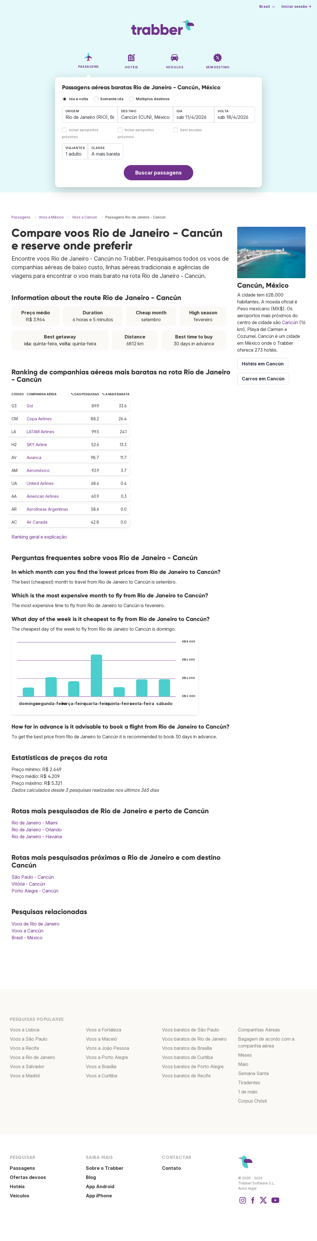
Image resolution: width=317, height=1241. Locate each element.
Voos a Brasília (101, 1066)
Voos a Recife (24, 1048)
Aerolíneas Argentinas (47, 509)
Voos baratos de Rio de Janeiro (194, 1039)
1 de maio (248, 1092)
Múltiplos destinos (152, 99)
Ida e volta (78, 99)
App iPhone (99, 1196)
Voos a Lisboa (24, 1030)
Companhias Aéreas (259, 1030)
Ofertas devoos (28, 1177)
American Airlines (43, 496)
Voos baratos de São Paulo (190, 1030)
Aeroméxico (38, 470)
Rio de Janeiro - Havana (36, 836)
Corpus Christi (252, 1101)
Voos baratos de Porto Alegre (193, 1066)
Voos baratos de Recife (186, 1076)
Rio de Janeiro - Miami (34, 823)
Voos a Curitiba (101, 1076)
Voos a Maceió (101, 1039)
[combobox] (90, 115)
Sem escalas (191, 130)
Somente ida (111, 99)
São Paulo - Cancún (32, 877)
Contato (171, 1168)
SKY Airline (37, 444)
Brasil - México (26, 937)
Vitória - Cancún (28, 884)
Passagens (22, 1168)
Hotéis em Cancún (263, 364)
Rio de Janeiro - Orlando (36, 830)
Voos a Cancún (27, 931)
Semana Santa (253, 1073)
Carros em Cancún (263, 379)
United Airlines (40, 483)
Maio (243, 1064)
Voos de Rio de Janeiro (35, 924)
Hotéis (17, 1186)
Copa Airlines (39, 418)
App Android (100, 1186)
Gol (30, 405)
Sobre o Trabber (104, 1168)
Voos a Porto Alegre (107, 1057)
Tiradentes (249, 1082)
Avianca (34, 457)
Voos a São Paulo (28, 1039)
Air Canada (37, 522)
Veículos (19, 1196)
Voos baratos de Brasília (187, 1048)
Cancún (290, 322)
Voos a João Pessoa (107, 1048)
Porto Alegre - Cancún (34, 891)
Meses (245, 1055)
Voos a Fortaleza (103, 1030)
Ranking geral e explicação (39, 537)
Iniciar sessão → (296, 6)
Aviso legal (247, 1188)
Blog (91, 1177)
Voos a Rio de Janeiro (32, 1057)
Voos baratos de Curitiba (187, 1057)
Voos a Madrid (25, 1076)
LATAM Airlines (40, 431)
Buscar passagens (158, 173)
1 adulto (73, 154)
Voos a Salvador (27, 1066)
